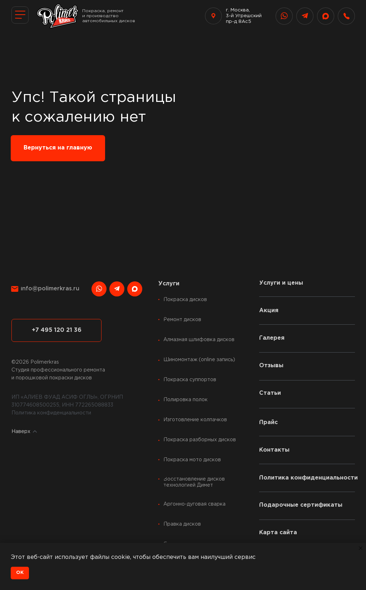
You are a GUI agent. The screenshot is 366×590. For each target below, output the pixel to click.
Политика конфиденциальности (51, 413)
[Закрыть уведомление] (360, 548)
